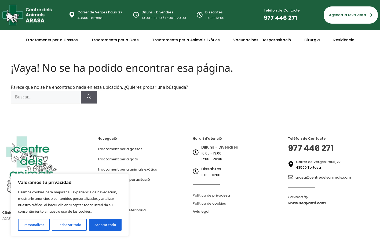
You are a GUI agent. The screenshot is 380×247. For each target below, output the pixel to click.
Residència (344, 40)
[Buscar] (89, 97)
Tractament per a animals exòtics (127, 169)
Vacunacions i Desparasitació (262, 40)
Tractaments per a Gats (115, 40)
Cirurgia (312, 40)
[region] (70, 205)
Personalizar (34, 224)
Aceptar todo (105, 224)
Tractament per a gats (117, 159)
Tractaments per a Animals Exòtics (186, 40)
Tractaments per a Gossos (51, 40)
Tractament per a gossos (119, 149)
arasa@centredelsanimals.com (323, 177)
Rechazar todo (69, 224)
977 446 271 (280, 18)
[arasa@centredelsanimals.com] (290, 177)
